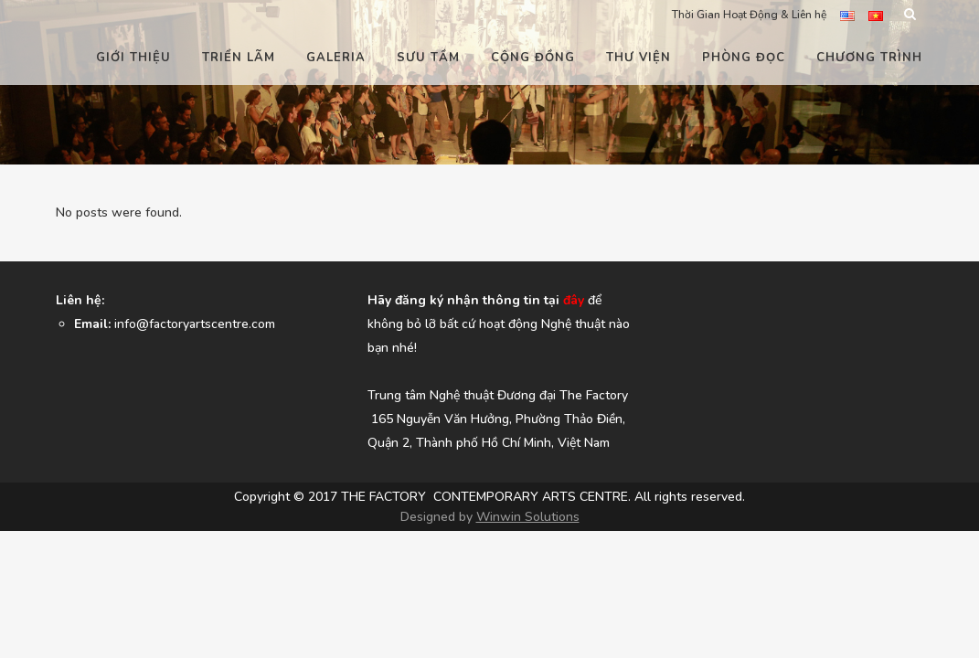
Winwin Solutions (528, 608)
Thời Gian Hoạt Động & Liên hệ (749, 14)
